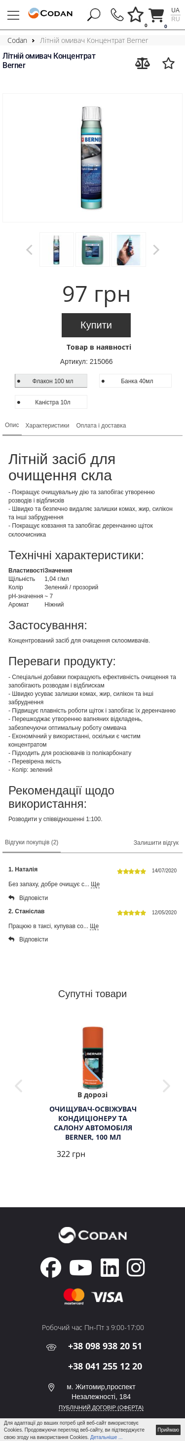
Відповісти (28, 898)
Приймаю (168, 1430)
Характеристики (48, 425)
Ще (95, 884)
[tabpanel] (92, 1093)
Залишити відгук (156, 842)
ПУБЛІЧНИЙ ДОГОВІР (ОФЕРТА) (101, 1407)
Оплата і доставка (101, 425)
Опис (12, 425)
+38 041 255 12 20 (105, 1366)
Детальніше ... (106, 1437)
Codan (17, 40)
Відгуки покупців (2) (31, 842)
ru (175, 19)
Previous (18, 1086)
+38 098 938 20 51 (105, 1346)
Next (166, 1086)
